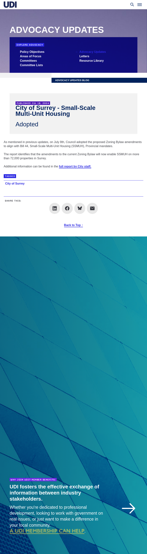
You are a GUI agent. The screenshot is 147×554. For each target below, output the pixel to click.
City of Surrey (15, 183)
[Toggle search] (132, 4)
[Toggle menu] (139, 4)
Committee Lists (31, 65)
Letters (84, 56)
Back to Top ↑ (73, 225)
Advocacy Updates (92, 51)
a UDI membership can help (47, 530)
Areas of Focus (30, 56)
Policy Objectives (32, 51)
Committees (28, 60)
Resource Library (91, 60)
